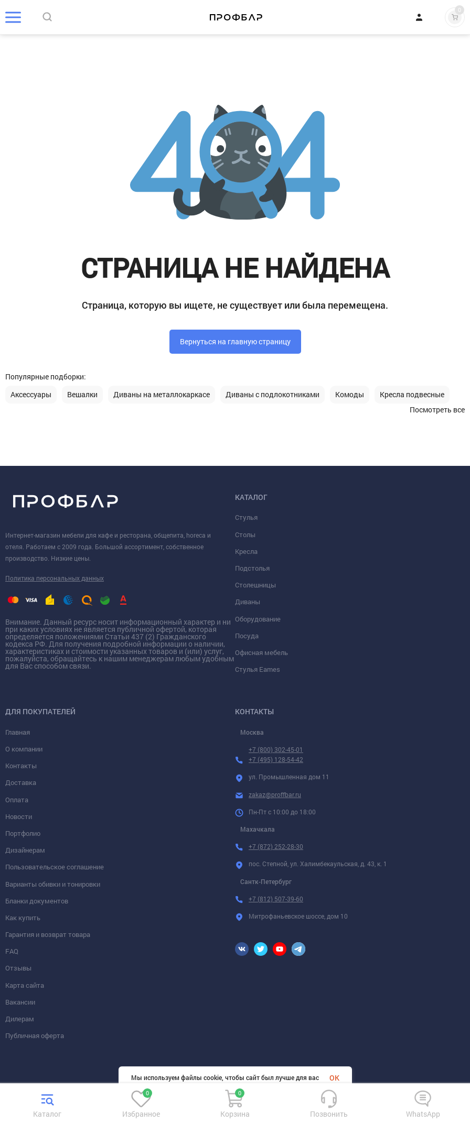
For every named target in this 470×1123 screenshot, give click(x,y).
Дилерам (19, 1018)
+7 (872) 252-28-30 (276, 846)
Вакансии (20, 1002)
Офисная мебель (261, 652)
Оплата (16, 799)
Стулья (246, 517)
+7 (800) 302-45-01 (276, 749)
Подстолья (252, 568)
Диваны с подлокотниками (272, 394)
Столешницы (255, 585)
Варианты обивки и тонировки (52, 884)
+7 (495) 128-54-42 (276, 759)
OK (334, 1078)
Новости (18, 816)
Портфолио (22, 833)
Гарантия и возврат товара (47, 934)
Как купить (22, 917)
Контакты (21, 765)
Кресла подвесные (412, 394)
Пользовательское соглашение (54, 866)
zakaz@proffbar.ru (275, 794)
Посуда (247, 635)
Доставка (20, 782)
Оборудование (258, 619)
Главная (17, 732)
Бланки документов (36, 901)
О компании (23, 749)
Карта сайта (24, 985)
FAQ (11, 951)
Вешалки (82, 394)
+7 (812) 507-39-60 (276, 899)
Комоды (349, 394)
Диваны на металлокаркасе (161, 394)
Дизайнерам (25, 850)
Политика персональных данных (54, 578)
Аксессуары (30, 394)
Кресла (246, 551)
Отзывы (18, 968)
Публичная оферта (34, 1035)
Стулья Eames (257, 669)
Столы (245, 534)
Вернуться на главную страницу (235, 341)
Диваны (247, 601)
